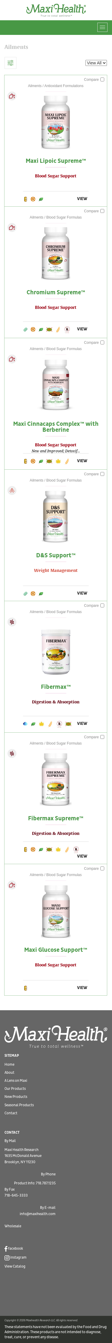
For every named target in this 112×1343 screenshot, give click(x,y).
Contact (10, 1113)
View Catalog (14, 1266)
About (9, 1072)
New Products (15, 1097)
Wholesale (12, 1226)
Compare (94, 80)
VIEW (82, 198)
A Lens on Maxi (15, 1081)
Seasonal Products (19, 1105)
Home (9, 1064)
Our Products (15, 1089)
